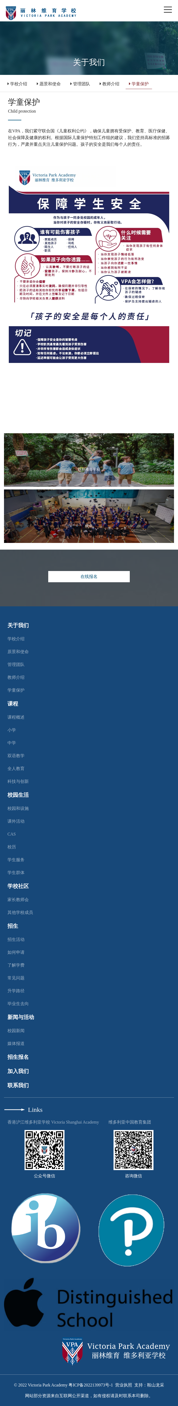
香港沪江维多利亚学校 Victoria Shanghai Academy (53, 1122)
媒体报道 (16, 1043)
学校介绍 (17, 84)
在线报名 (89, 576)
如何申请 (16, 952)
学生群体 (16, 872)
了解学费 (16, 965)
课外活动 (16, 821)
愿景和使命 (49, 84)
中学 (11, 743)
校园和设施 (18, 808)
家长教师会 (18, 899)
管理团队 (80, 84)
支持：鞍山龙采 (149, 1385)
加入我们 (18, 1071)
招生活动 (16, 939)
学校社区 (18, 886)
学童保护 (139, 84)
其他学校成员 (20, 912)
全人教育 (16, 768)
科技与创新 (18, 781)
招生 (12, 926)
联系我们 (18, 1085)
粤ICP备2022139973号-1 (90, 1385)
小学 (11, 730)
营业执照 (123, 1385)
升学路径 (16, 991)
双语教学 (16, 755)
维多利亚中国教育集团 (129, 1122)
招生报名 (18, 1057)
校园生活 (18, 795)
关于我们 (18, 625)
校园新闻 (16, 1030)
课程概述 (16, 717)
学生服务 (16, 859)
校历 (11, 847)
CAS (11, 834)
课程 (12, 704)
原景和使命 (18, 651)
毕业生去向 (18, 1003)
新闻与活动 (20, 1017)
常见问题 (16, 978)
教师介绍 (109, 84)
